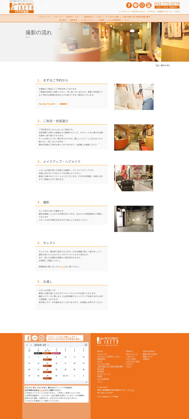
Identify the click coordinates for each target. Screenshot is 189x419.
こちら (62, 266)
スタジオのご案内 (133, 361)
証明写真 (73, 20)
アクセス (151, 11)
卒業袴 (101, 20)
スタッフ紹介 (131, 359)
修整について (148, 356)
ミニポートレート (88, 20)
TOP (157, 65)
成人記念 (62, 20)
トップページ (124, 11)
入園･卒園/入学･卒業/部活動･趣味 (136, 16)
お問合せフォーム (164, 11)
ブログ (177, 11)
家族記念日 (88, 16)
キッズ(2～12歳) (112, 16)
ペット (127, 20)
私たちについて (138, 11)
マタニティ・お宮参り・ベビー (108, 356)
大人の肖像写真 (114, 20)
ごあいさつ (130, 356)
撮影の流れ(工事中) (150, 354)
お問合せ (146, 359)
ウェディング (44, 16)
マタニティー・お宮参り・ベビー (66, 16)
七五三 (99, 16)
